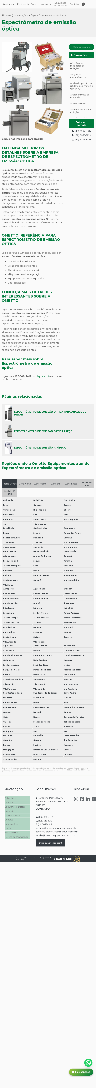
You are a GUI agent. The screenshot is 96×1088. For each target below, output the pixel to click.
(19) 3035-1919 (81, 138)
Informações (20, 15)
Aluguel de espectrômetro (78, 78)
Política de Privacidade (16, 835)
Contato (75, 4)
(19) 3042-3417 (81, 133)
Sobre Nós (10, 798)
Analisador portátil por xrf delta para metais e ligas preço (81, 89)
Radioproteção (24, 4)
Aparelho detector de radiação (81, 113)
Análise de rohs (78, 106)
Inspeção (44, 4)
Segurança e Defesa (61, 4)
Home (7, 15)
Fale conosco (81, 1072)
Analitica (9, 802)
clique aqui (42, 376)
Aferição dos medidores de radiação (77, 68)
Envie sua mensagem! (50, 843)
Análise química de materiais (79, 98)
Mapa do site (11, 831)
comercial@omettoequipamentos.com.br (52, 832)
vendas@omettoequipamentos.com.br (52, 835)
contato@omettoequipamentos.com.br (52, 828)
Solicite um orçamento (81, 48)
